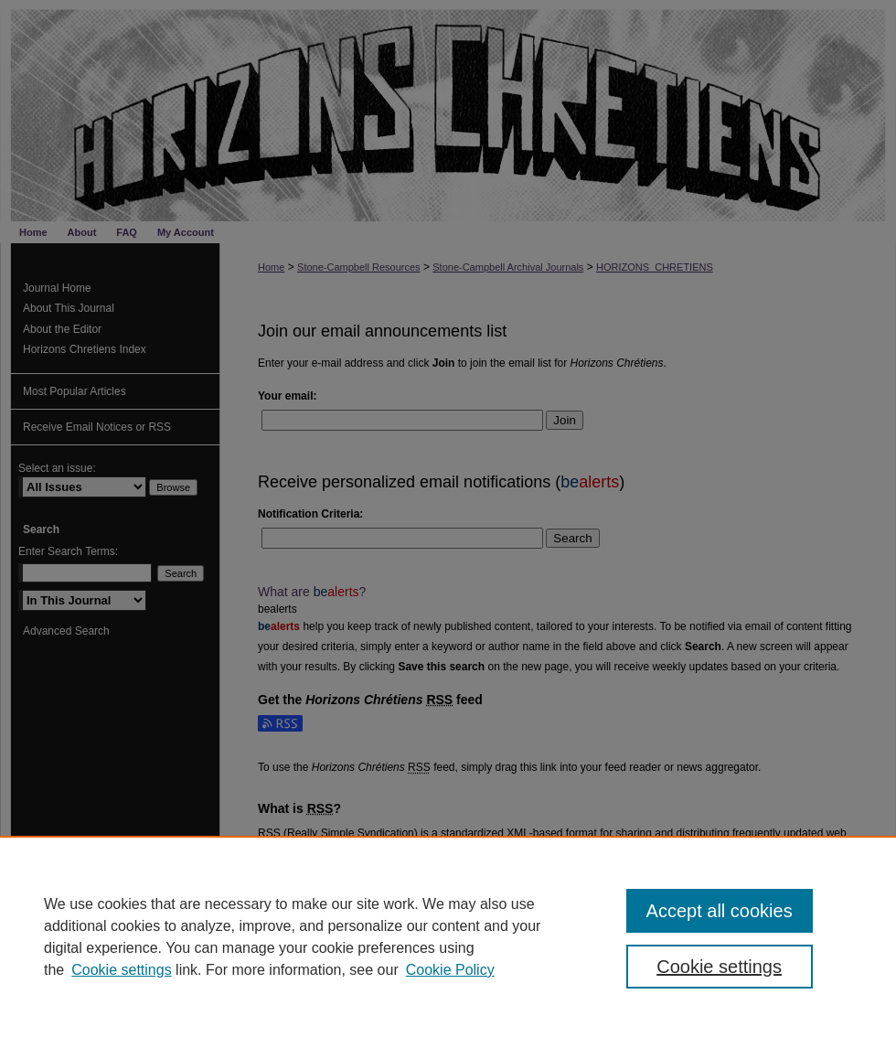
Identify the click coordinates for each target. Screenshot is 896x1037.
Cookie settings (121, 970)
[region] (448, 936)
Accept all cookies (719, 911)
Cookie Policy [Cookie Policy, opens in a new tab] (450, 970)
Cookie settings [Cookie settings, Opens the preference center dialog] (719, 967)
